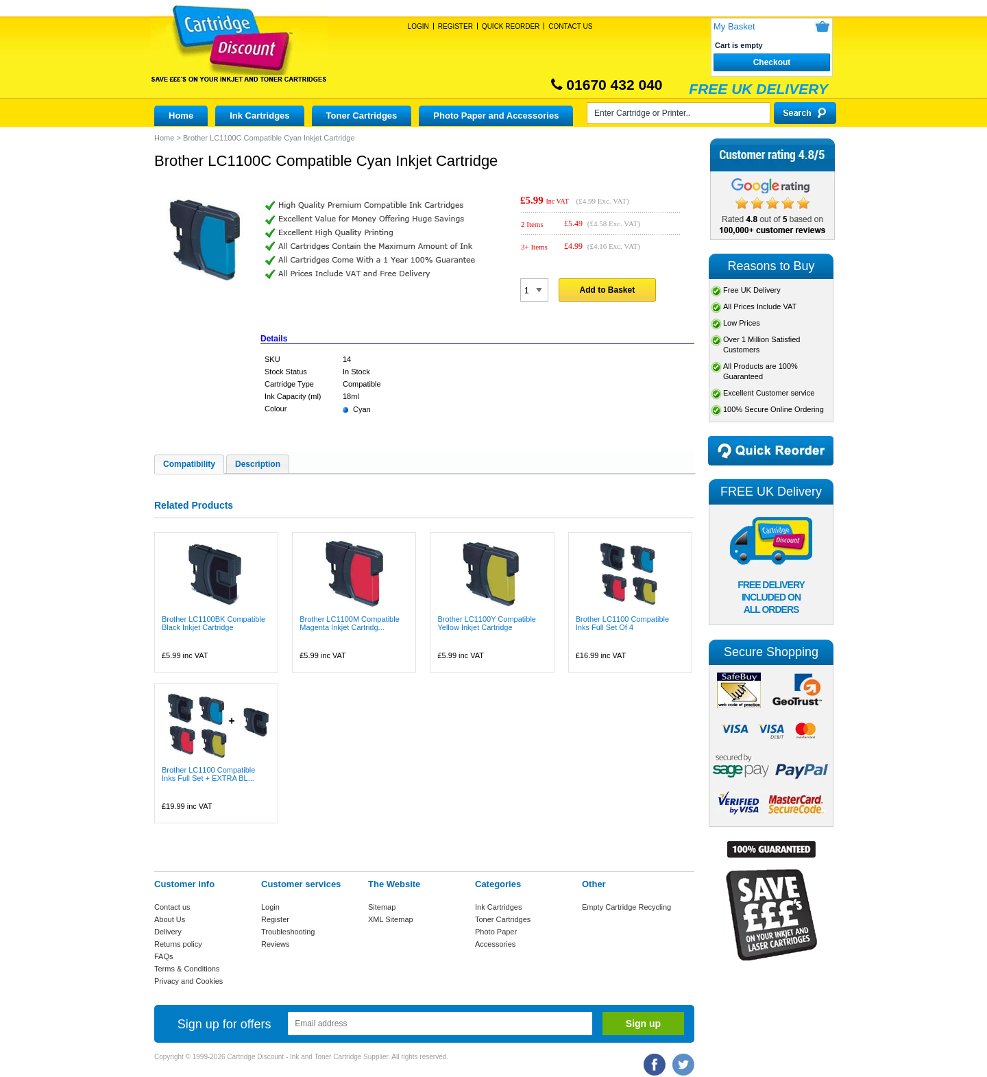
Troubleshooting (288, 932)
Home (181, 115)
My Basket (734, 26)
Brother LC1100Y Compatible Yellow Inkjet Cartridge (486, 623)
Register (455, 26)
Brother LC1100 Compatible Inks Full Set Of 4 (622, 623)
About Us (169, 919)
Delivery (168, 932)
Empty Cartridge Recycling (626, 907)
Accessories (495, 944)
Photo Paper (496, 932)
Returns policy (178, 944)
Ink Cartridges (259, 115)
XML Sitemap (390, 919)
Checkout (772, 62)
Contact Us (570, 26)
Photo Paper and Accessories (496, 115)
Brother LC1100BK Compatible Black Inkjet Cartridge (213, 623)
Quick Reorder (510, 26)
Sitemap (381, 907)
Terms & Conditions (186, 969)
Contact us (172, 907)
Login (418, 26)
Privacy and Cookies (188, 981)
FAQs (163, 956)
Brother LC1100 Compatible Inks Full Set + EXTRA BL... (208, 774)
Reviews (275, 944)
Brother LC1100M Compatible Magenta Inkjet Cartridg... (350, 623)
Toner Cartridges (362, 115)
